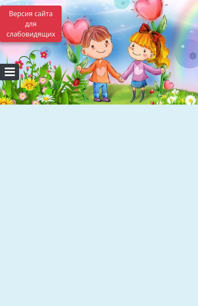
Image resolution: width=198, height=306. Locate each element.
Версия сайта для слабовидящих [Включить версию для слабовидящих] (30, 24)
